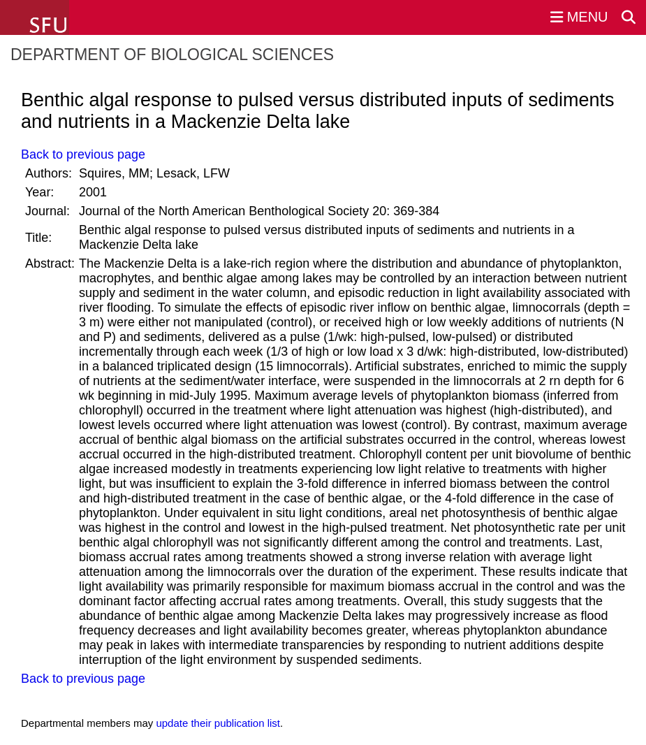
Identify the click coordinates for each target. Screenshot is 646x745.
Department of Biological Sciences (172, 54)
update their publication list (218, 723)
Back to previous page (83, 154)
